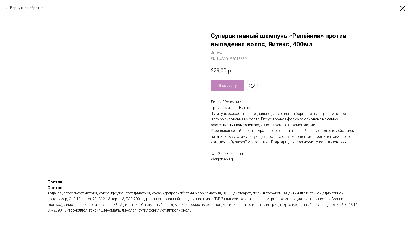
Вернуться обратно (27, 8)
